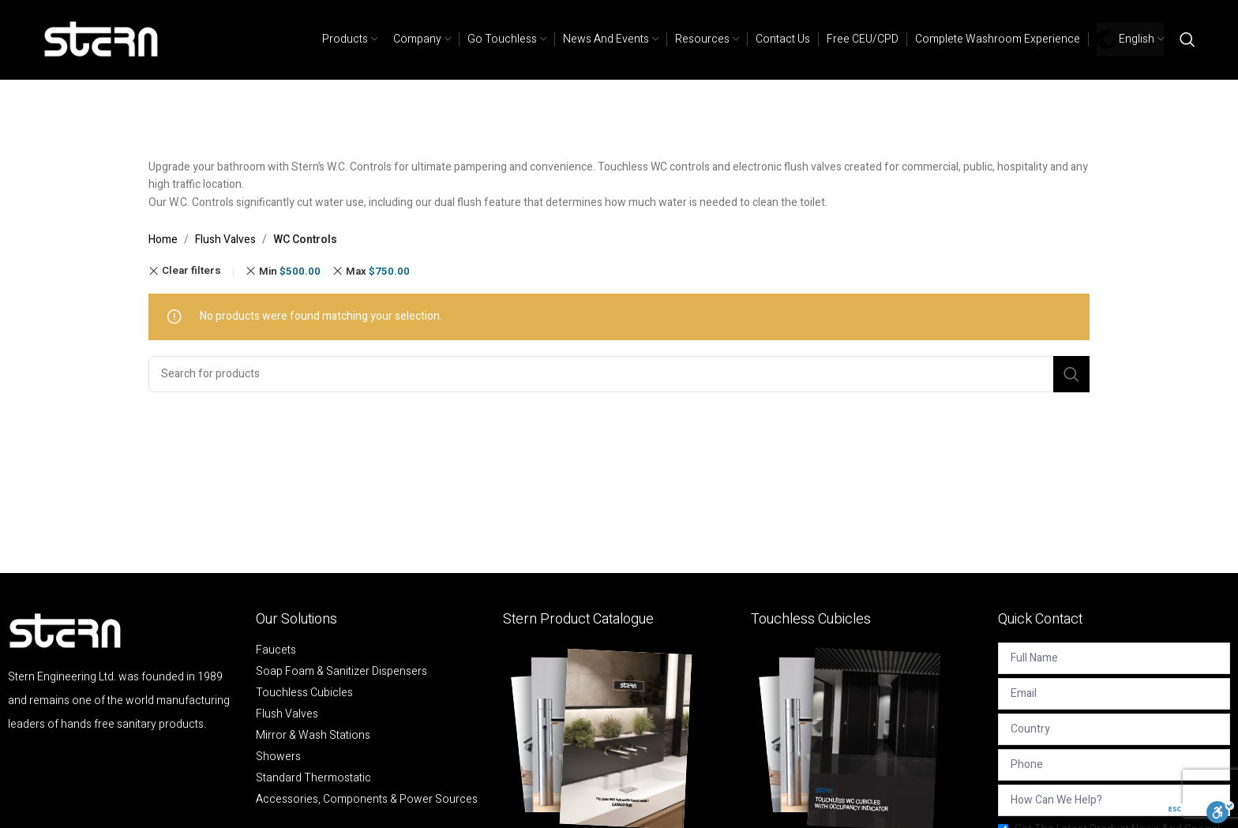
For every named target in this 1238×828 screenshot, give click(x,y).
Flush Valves (225, 239)
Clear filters (191, 271)
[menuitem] (1130, 39)
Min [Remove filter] (290, 272)
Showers (278, 757)
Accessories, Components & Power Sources (367, 799)
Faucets (276, 650)
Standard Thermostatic (313, 778)
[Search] (1187, 39)
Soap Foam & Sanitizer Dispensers (341, 672)
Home (163, 239)
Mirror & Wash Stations (313, 736)
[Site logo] (102, 39)
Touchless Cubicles (304, 693)
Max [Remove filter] (378, 272)
